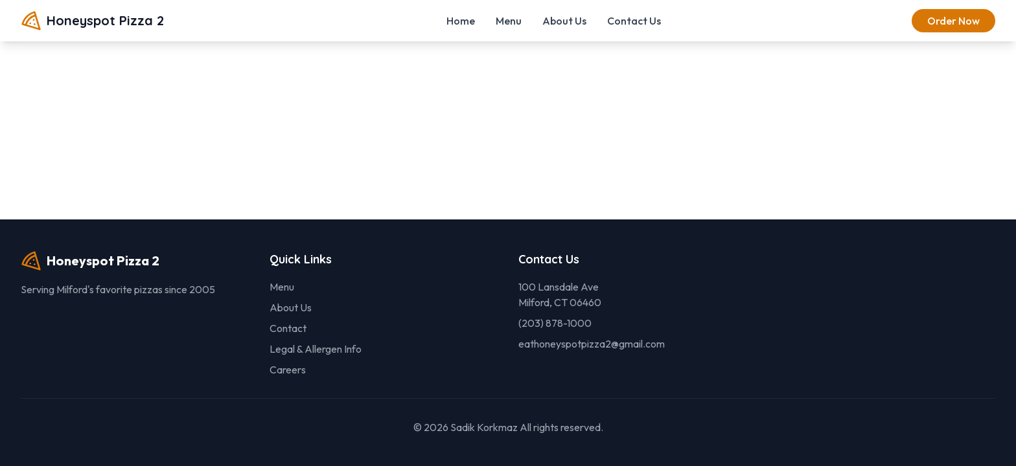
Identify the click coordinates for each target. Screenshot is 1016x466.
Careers (288, 369)
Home (460, 20)
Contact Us (634, 20)
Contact (288, 328)
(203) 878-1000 (555, 322)
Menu (509, 20)
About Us (564, 20)
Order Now (953, 20)
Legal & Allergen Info (316, 348)
